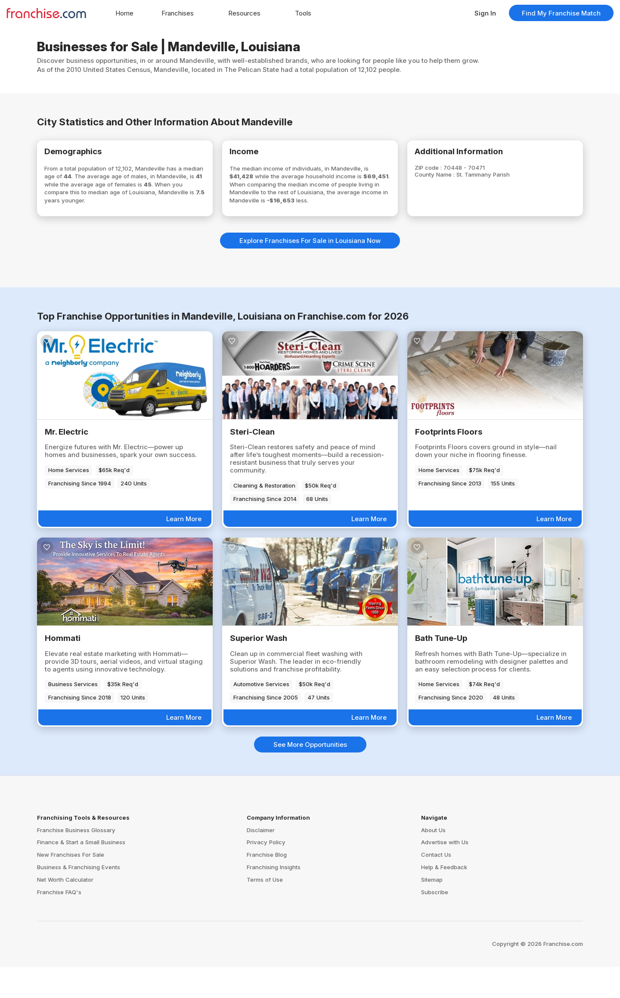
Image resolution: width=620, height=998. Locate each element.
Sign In (485, 13)
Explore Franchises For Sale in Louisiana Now (310, 271)
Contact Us (436, 886)
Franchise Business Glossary (76, 861)
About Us (433, 861)
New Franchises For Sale (70, 886)
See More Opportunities (310, 775)
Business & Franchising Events (78, 898)
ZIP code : (440, 172)
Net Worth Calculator (65, 910)
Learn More (184, 550)
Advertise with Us (444, 873)
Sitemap (432, 910)
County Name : (447, 179)
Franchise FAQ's (59, 923)
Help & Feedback (444, 898)
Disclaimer (261, 861)
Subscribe (434, 923)
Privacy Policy (266, 873)
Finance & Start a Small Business (81, 873)
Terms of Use (265, 910)
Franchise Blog (267, 886)
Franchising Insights (274, 898)
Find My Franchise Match (561, 13)
